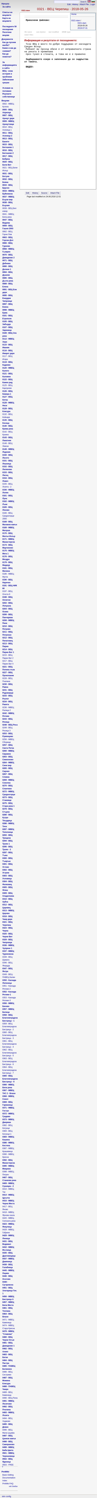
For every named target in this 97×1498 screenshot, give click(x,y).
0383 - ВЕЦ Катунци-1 (7, 1132)
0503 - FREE (8, 1465)
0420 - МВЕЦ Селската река (8, 1219)
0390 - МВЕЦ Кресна (8, 1155)
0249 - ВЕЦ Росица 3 (7, 729)
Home (74, 14)
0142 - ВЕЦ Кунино (7, 433)
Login (92, 4)
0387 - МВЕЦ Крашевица (8, 1149)
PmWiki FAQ (7, 1484)
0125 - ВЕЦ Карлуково (7, 386)
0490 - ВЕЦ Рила (9, 1398)
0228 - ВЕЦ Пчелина (7, 679)
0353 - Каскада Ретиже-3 (9, 999)
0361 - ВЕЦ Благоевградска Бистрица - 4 (9, 1044)
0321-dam (26, 10)
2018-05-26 (83, 25)
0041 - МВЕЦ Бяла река (8, 215)
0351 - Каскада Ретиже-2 (9, 987)
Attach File (84, 4)
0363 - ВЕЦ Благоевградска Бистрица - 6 (9, 1061)
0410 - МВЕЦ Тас (8, 1190)
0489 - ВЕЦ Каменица (7, 1393)
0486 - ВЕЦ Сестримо (7, 1373)
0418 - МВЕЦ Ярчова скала (8, 1213)
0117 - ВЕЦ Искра (7, 357)
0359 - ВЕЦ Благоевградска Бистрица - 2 (9, 1027)
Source (44, 193)
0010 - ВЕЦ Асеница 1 (7, 128)
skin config (6, 1496)
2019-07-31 (83, 28)
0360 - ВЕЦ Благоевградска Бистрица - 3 (9, 1035)
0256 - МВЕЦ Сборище (8, 740)
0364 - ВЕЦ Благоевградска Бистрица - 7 (9, 1070)
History (75, 4)
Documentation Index (8, 1479)
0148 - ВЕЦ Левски (7, 444)
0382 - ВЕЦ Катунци (7, 1126)
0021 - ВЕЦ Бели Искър (9, 169)
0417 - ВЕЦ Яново (7, 1208)
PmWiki (5, 1471)
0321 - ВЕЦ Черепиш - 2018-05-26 (62, 9)
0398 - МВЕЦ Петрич (8, 1173)
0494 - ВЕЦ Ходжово (7, 1419)
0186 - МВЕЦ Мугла (8, 575)
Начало (5, 4)
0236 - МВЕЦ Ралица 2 (8, 708)
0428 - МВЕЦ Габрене (8, 1231)
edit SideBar (13, 1486)
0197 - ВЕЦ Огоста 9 (7, 592)
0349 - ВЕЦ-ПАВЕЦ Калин (8, 975)
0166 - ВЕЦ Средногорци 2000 (8, 516)
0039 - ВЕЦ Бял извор (9, 209)
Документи (7, 39)
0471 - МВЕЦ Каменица (8, 1321)
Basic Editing (8, 1475)
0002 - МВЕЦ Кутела (8, 105)
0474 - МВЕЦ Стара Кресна (8, 1326)
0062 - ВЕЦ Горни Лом (7, 232)
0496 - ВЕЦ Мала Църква (8, 1431)
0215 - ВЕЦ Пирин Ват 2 (7, 656)
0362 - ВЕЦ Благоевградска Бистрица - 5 (9, 1053)
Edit (69, 4)
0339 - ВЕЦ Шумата (7, 958)
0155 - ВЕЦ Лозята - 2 (7, 485)
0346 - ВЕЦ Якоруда (7, 964)
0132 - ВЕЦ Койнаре (7, 415)
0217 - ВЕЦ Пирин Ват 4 (7, 662)
